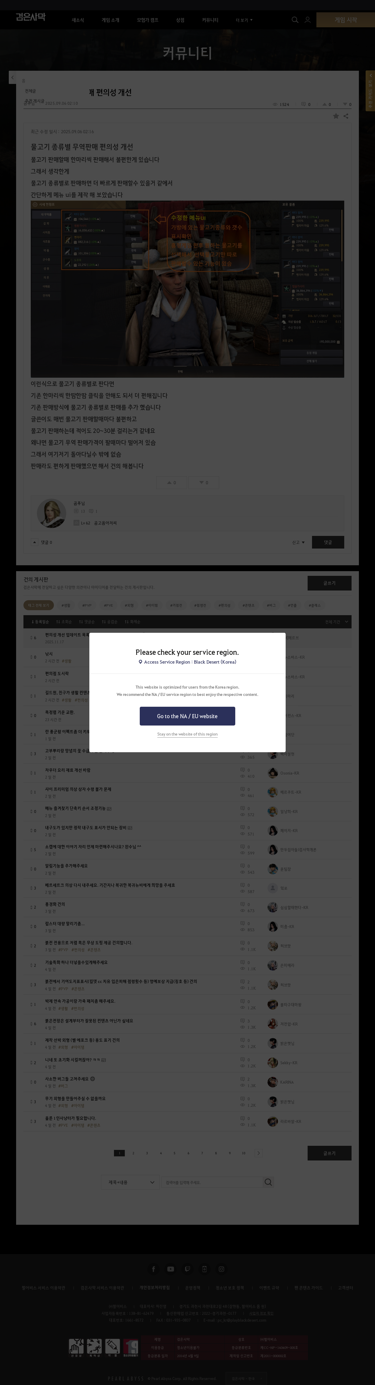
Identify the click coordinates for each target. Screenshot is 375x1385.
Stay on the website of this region (187, 733)
